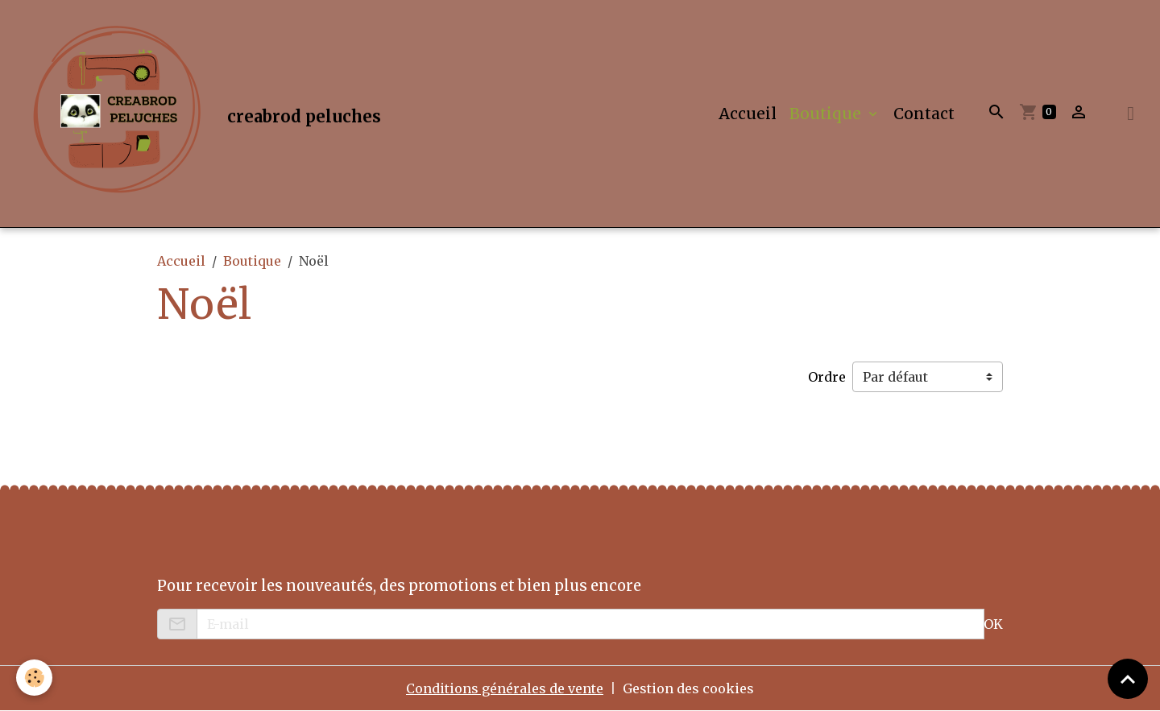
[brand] (200, 113)
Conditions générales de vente (504, 688)
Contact (924, 113)
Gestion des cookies (688, 688)
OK (993, 624)
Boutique (827, 113)
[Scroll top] (1128, 679)
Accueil (748, 113)
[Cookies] (34, 677)
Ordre (827, 377)
